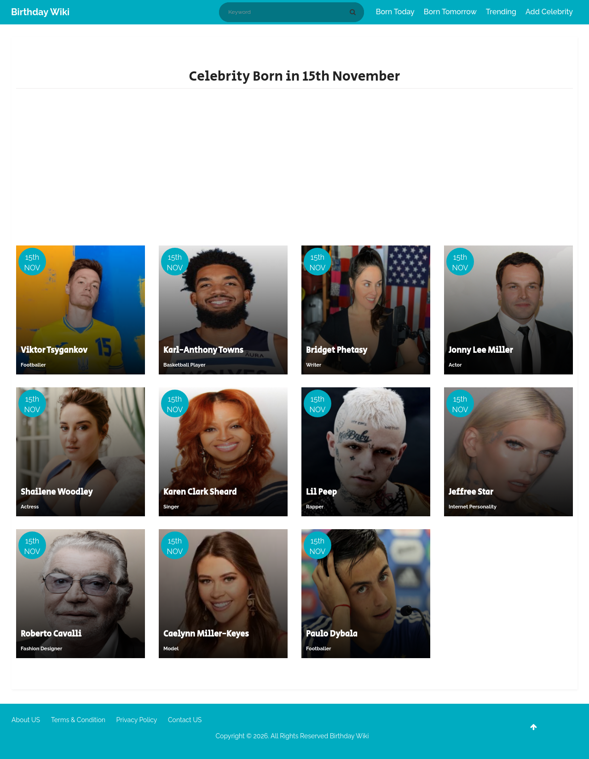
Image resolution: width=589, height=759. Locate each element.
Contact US (185, 720)
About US (26, 720)
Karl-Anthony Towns (203, 350)
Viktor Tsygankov (54, 350)
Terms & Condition (78, 720)
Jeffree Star (471, 492)
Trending (501, 11)
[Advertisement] (294, 171)
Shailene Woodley (56, 492)
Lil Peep (321, 492)
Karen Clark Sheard (200, 492)
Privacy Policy (136, 720)
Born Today (395, 11)
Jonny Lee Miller (481, 350)
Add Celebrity (549, 11)
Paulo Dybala (332, 634)
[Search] (354, 12)
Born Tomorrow (450, 11)
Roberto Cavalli (51, 634)
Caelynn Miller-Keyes (206, 634)
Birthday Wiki (40, 12)
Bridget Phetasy (336, 350)
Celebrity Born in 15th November (294, 76)
